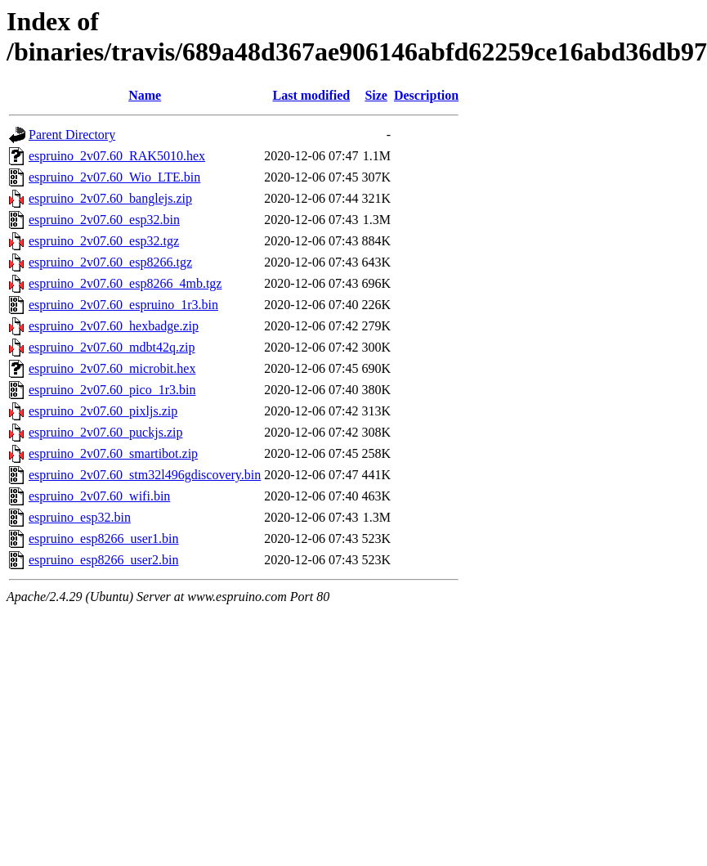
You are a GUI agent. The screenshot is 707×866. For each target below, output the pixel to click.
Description (426, 95)
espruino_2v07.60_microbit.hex (112, 368)
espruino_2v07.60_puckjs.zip (105, 432)
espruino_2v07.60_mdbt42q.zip (112, 347)
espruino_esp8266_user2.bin (104, 560)
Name (144, 95)
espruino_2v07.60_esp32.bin (104, 220)
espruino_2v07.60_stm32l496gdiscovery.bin (145, 475)
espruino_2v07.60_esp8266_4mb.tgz (125, 283)
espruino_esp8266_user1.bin (104, 538)
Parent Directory (72, 134)
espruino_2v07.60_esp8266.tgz (110, 262)
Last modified (312, 95)
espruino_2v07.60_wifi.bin (99, 496)
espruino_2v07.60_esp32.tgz (104, 241)
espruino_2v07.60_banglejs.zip (110, 198)
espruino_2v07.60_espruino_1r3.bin (123, 305)
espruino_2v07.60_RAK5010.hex (117, 156)
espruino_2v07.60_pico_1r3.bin (112, 390)
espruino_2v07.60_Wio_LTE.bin (114, 177)
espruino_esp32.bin (80, 517)
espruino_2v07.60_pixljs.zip (103, 411)
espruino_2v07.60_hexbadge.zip (114, 326)
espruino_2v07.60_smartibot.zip (113, 453)
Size (376, 95)
